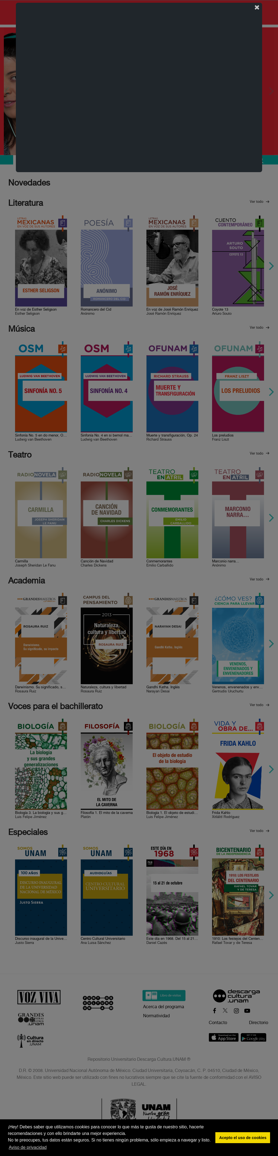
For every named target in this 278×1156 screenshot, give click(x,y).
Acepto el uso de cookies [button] (243, 1137)
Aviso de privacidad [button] (28, 1147)
